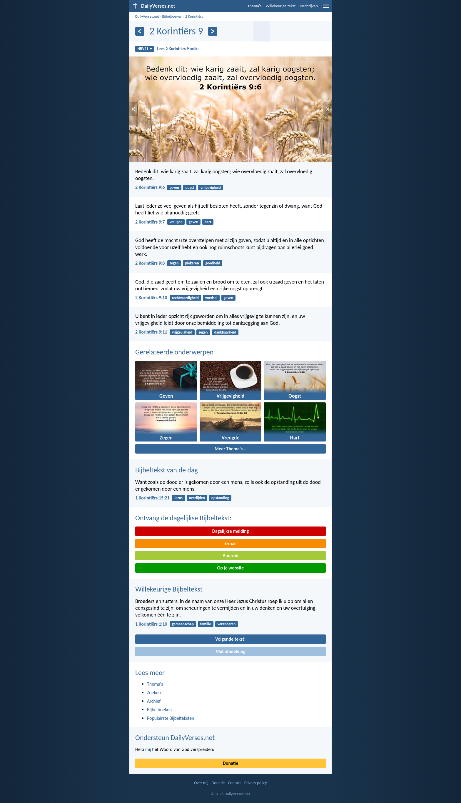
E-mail (230, 543)
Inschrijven (309, 6)
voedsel (211, 298)
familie (205, 624)
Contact (234, 782)
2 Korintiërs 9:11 (151, 332)
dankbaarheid (225, 332)
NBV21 (145, 48)
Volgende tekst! (230, 639)
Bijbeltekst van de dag (166, 470)
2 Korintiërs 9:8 (150, 263)
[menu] (326, 8)
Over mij (201, 782)
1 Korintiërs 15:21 (152, 498)
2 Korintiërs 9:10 (151, 297)
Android (230, 555)
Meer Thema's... (230, 449)
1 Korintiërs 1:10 (151, 624)
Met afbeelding (230, 651)
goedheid (212, 263)
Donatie (230, 763)
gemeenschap (183, 624)
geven (174, 187)
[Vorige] (139, 31)
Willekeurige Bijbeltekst (169, 589)
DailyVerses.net (147, 16)
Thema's (255, 6)
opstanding (220, 498)
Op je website (230, 568)
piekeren (192, 263)
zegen (174, 263)
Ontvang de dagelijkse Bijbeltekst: (183, 518)
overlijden (197, 498)
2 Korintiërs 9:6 (150, 187)
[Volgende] (212, 31)
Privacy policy (255, 782)
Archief (154, 701)
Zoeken (154, 692)
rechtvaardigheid (185, 298)
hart (208, 222)
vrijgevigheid (211, 187)
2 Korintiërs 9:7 (150, 222)
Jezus (178, 498)
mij (148, 749)
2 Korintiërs (194, 16)
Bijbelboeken (172, 16)
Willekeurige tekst (281, 6)
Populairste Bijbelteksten (170, 718)
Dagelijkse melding (230, 531)
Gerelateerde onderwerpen (174, 352)
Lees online (179, 48)
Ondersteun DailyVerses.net (175, 737)
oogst (190, 187)
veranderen (227, 624)
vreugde (176, 222)
